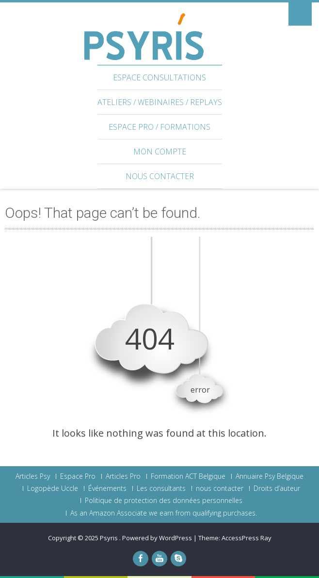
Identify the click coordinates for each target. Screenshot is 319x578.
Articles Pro (123, 476)
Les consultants (161, 488)
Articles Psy (33, 476)
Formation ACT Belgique (188, 476)
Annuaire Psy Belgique (269, 476)
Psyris (109, 537)
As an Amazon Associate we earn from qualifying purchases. (163, 513)
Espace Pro (78, 476)
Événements (107, 488)
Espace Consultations (159, 77)
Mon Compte (159, 151)
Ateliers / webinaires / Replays (159, 102)
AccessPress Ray (246, 537)
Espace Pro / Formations (159, 127)
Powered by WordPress (157, 537)
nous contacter (160, 176)
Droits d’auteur (277, 488)
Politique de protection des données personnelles (163, 500)
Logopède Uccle (52, 488)
